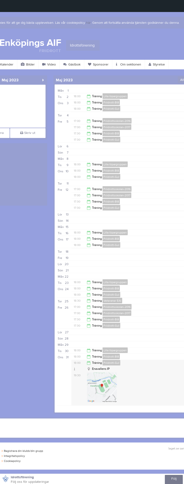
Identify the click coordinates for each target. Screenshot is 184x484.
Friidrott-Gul (111, 109)
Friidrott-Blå (111, 102)
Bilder (28, 64)
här (88, 23)
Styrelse (157, 64)
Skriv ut (27, 133)
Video (49, 64)
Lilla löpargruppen (115, 96)
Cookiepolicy (11, 461)
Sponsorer (98, 64)
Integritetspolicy (13, 456)
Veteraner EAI (112, 301)
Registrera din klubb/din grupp (22, 451)
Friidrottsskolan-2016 (117, 121)
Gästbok (71, 64)
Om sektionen (128, 64)
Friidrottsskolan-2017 (117, 127)
